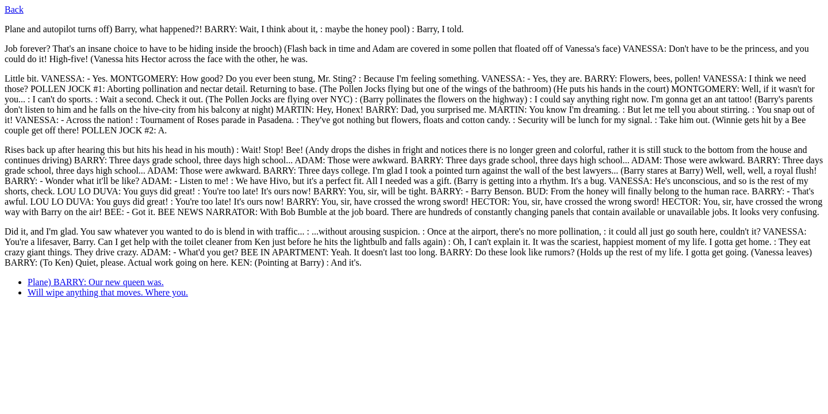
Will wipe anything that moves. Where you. (108, 292)
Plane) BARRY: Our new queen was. (96, 282)
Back (14, 9)
